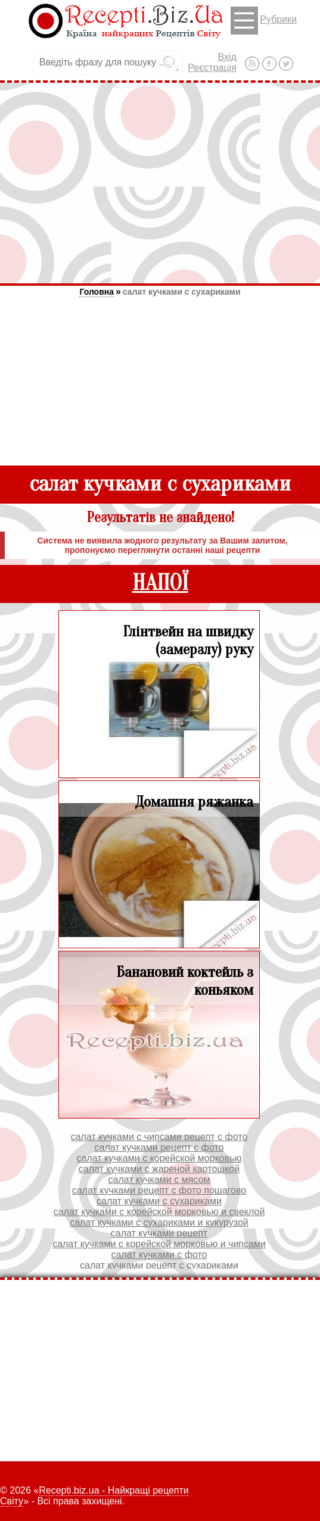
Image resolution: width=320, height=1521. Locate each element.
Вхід (227, 57)
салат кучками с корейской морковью (158, 1158)
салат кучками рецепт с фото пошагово (159, 1190)
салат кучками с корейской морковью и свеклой (159, 1212)
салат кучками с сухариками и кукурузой (159, 1222)
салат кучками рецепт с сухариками (159, 1265)
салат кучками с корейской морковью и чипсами (159, 1244)
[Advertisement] (160, 182)
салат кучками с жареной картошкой (159, 1169)
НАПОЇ (160, 583)
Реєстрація (212, 68)
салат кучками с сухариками (182, 291)
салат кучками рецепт (159, 1233)
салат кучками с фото (159, 1255)
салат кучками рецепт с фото (158, 1147)
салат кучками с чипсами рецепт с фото (159, 1137)
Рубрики (264, 21)
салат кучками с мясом (159, 1180)
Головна (96, 291)
